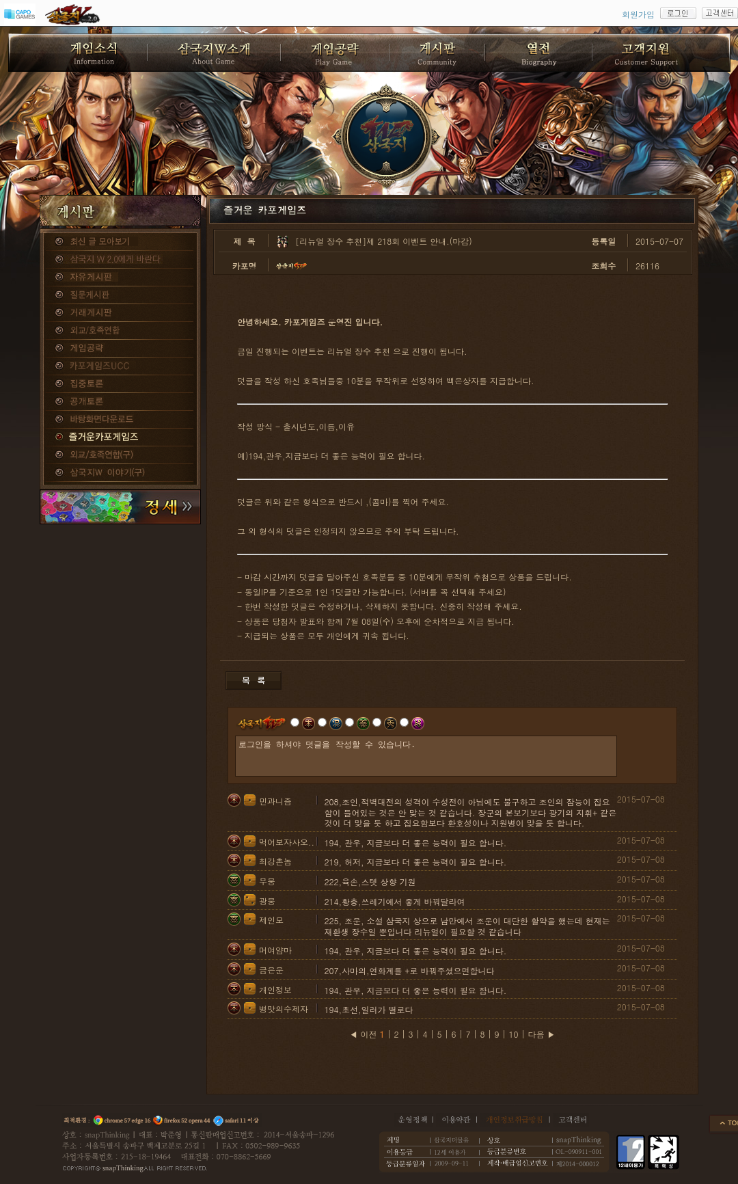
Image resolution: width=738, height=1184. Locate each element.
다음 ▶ (542, 1034)
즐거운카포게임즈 (120, 437)
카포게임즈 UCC (120, 366)
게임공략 (120, 349)
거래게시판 (120, 313)
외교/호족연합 (120, 331)
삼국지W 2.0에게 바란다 (120, 260)
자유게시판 (120, 277)
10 (514, 1034)
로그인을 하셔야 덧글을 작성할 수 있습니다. (426, 756)
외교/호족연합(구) (120, 455)
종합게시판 (120, 242)
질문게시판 (120, 295)
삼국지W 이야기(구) (120, 473)
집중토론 (120, 384)
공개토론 (120, 402)
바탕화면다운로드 (120, 420)
